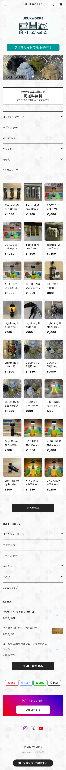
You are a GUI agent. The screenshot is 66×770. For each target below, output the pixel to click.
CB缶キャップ (10, 170)
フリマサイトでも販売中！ (33, 47)
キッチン (7, 148)
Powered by (33, 752)
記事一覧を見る (33, 666)
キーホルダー (10, 138)
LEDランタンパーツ (13, 116)
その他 (6, 159)
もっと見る (33, 508)
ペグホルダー (10, 127)
